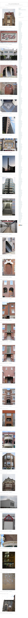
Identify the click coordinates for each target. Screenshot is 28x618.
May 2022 (20, 198)
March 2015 (20, 115)
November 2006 (20, 23)
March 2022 (20, 196)
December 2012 (20, 89)
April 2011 (20, 70)
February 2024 (20, 218)
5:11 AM (7, 113)
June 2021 (20, 187)
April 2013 (20, 93)
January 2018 (20, 148)
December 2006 (20, 24)
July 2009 (20, 54)
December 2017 (20, 147)
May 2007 (20, 29)
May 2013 (20, 94)
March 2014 (20, 104)
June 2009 (20, 53)
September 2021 (20, 190)
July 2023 (20, 211)
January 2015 (20, 113)
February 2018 (20, 149)
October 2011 (20, 76)
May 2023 (20, 209)
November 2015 (20, 123)
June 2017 (20, 141)
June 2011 (20, 72)
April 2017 (20, 139)
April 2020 (20, 174)
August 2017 (20, 143)
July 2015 (20, 119)
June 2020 (20, 176)
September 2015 (20, 121)
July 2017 (20, 142)
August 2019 (20, 166)
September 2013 (20, 98)
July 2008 (20, 42)
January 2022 (20, 194)
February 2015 (20, 114)
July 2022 (20, 200)
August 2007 (20, 32)
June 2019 (20, 164)
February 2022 (20, 195)
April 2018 (20, 151)
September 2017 (20, 144)
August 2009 (20, 55)
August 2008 (20, 43)
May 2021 (20, 186)
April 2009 (20, 51)
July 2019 (20, 165)
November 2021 (20, 192)
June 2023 (20, 210)
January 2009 (20, 48)
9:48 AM (7, 44)
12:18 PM (7, 591)
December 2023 (20, 216)
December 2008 (20, 47)
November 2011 (20, 77)
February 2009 (20, 49)
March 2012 (20, 81)
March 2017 (20, 138)
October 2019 (20, 168)
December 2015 (20, 124)
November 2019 (20, 169)
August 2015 (20, 120)
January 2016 (20, 125)
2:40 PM (7, 406)
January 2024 (20, 217)
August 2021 (20, 189)
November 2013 (20, 100)
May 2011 (20, 71)
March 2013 (20, 92)
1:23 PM (7, 548)
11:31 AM (7, 96)
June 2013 (20, 95)
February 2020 (20, 172)
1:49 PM (7, 363)
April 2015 (20, 116)
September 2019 (20, 167)
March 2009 (20, 50)
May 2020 (20, 175)
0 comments (10, 44)
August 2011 (20, 74)
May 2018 (20, 152)
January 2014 (20, 102)
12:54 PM (7, 492)
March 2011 (20, 69)
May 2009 (20, 52)
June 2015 (20, 118)
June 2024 (20, 222)
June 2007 (20, 30)
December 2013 (20, 101)
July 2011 (20, 73)
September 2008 (20, 44)
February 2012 (20, 80)
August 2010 (20, 66)
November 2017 (20, 146)
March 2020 (20, 173)
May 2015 (20, 117)
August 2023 (20, 212)
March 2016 (20, 127)
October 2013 (20, 99)
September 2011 (20, 75)
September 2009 (20, 56)
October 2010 (20, 68)
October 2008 (20, 45)
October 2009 (20, 57)
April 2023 (20, 208)
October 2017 (20, 145)
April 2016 (20, 128)
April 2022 (20, 197)
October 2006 (20, 22)
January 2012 (20, 79)
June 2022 (20, 199)
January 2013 (20, 90)
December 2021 (20, 193)
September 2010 (20, 67)
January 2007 (20, 25)
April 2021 (20, 185)
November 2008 (20, 46)
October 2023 (20, 214)
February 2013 (20, 91)
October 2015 (20, 122)
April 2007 (20, 28)
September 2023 (20, 213)
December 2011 (20, 78)
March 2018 (20, 150)
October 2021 (20, 191)
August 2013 (20, 97)
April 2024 (20, 220)
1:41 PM (7, 195)
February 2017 (20, 137)
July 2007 (20, 31)
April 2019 (20, 162)
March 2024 (20, 219)
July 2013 (20, 96)
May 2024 (20, 221)
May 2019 (20, 163)
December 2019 (20, 170)
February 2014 (20, 103)
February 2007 (20, 26)
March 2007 (20, 27)
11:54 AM (7, 509)
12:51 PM (7, 449)
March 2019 (20, 161)
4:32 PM (7, 152)
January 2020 (20, 171)
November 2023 (20, 215)
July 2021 (20, 188)
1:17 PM (7, 255)
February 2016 (20, 126)
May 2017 (20, 140)
